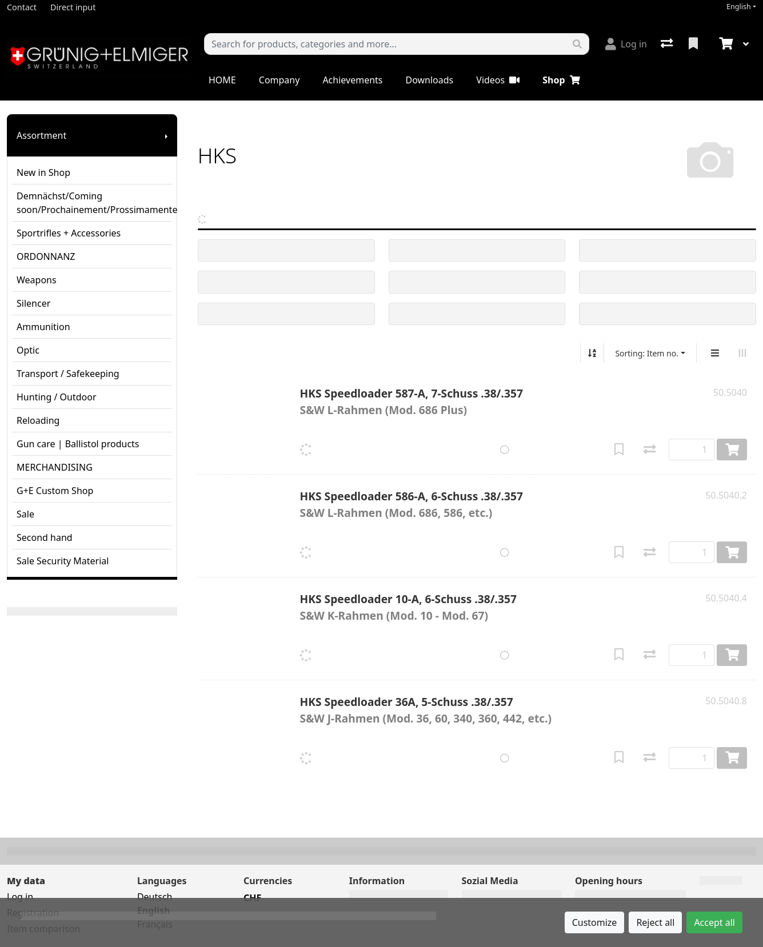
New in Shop (43, 172)
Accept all (714, 922)
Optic (28, 350)
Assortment (41, 135)
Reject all (655, 922)
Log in (20, 896)
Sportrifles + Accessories (69, 233)
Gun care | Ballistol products (78, 444)
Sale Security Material (63, 561)
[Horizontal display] (742, 353)
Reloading (38, 420)
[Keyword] (385, 44)
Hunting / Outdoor (57, 397)
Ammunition (43, 326)
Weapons (37, 280)
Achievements (352, 80)
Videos (498, 80)
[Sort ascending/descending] (592, 353)
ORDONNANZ (46, 256)
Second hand (45, 537)
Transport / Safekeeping (68, 373)
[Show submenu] (166, 135)
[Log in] (626, 44)
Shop (561, 80)
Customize (594, 922)
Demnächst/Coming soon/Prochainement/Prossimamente (94, 203)
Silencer (33, 303)
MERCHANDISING (55, 467)
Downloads (429, 80)
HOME (222, 80)
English (738, 6)
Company (279, 80)
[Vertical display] (715, 353)
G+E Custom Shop (55, 490)
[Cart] (725, 44)
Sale (25, 514)
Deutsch (155, 896)
